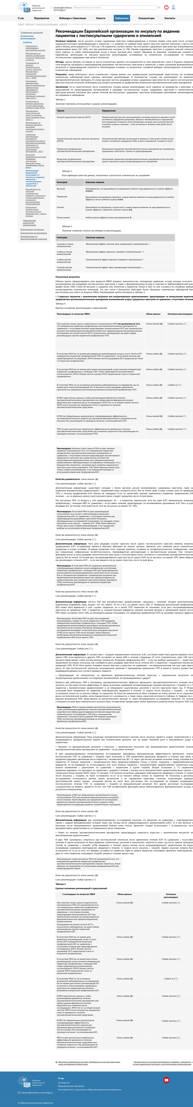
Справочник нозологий (32, 32)
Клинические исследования (34, 232)
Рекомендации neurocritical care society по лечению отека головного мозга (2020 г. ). (35, 115)
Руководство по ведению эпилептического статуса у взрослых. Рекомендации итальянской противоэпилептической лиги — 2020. (36, 70)
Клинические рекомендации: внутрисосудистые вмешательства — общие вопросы (36, 211)
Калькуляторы (147, 18)
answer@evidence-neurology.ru (63, 8)
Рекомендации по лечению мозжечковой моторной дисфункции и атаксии (35, 56)
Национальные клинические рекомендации (29, 222)
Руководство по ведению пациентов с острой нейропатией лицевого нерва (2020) (35, 104)
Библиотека (121, 18)
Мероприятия (41, 18)
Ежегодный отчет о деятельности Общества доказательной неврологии (89, 1089)
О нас (21, 18)
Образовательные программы (71, 1086)
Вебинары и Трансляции (72, 18)
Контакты (170, 18)
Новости (100, 18)
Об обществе (64, 1082)
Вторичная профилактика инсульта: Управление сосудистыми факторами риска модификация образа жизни (36, 161)
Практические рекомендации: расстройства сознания (35, 48)
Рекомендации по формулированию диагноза (34, 237)
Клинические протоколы (32, 229)
